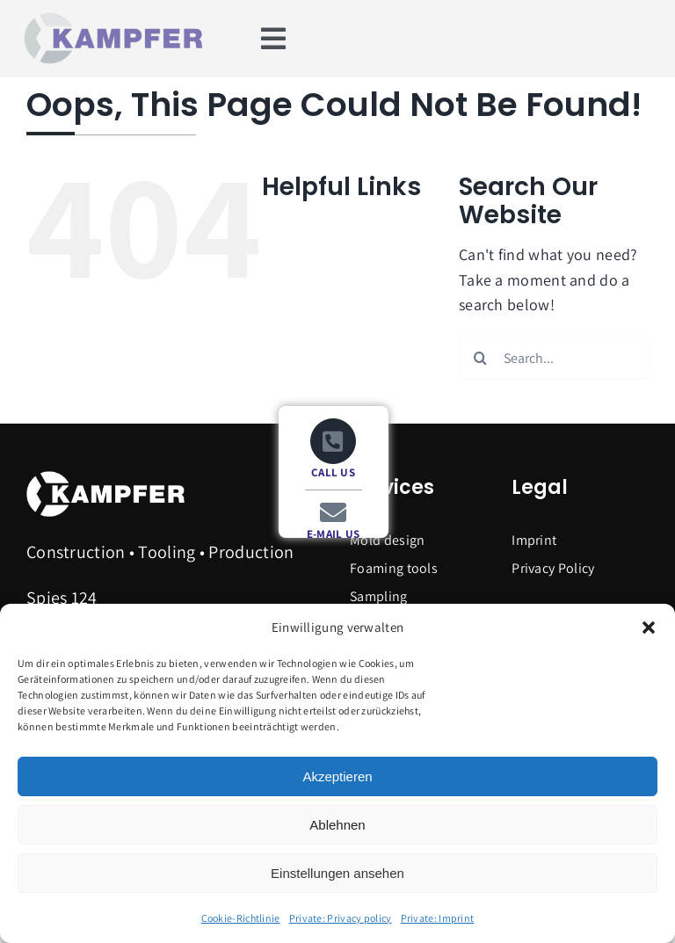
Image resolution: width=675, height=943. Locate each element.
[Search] (481, 358)
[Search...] (554, 358)
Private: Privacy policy (340, 918)
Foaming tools (394, 568)
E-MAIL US (333, 533)
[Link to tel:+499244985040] (333, 441)
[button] (648, 627)
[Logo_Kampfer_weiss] (105, 476)
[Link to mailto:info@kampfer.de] (333, 512)
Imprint (534, 540)
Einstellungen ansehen (337, 873)
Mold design (387, 540)
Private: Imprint (438, 918)
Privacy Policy (553, 568)
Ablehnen (337, 824)
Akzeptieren (337, 776)
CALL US (333, 472)
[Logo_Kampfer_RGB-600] (110, 17)
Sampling (378, 596)
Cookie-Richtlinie (240, 918)
